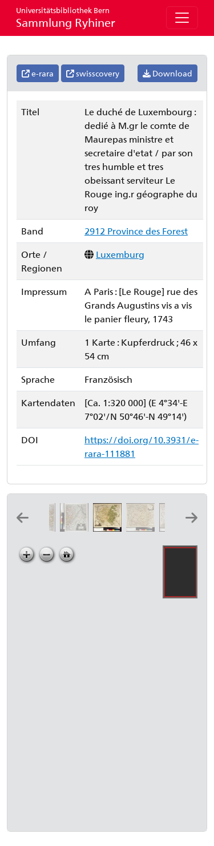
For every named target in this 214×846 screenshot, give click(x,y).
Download (167, 73)
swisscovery (92, 73)
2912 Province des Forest (136, 231)
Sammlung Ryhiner (65, 17)
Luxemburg (120, 254)
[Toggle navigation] (182, 17)
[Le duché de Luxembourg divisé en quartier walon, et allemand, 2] (76, 528)
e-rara (38, 73)
